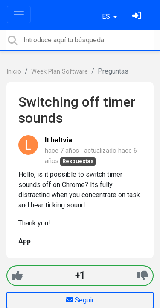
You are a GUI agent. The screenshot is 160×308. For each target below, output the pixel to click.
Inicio (13, 71)
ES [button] (107, 16)
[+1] (17, 276)
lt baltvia (58, 140)
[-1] (142, 276)
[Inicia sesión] (138, 16)
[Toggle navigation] (19, 14)
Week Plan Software (59, 71)
